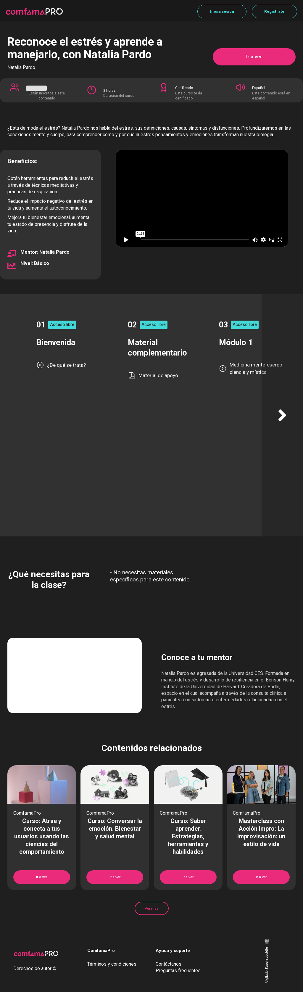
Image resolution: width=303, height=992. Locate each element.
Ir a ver (254, 57)
